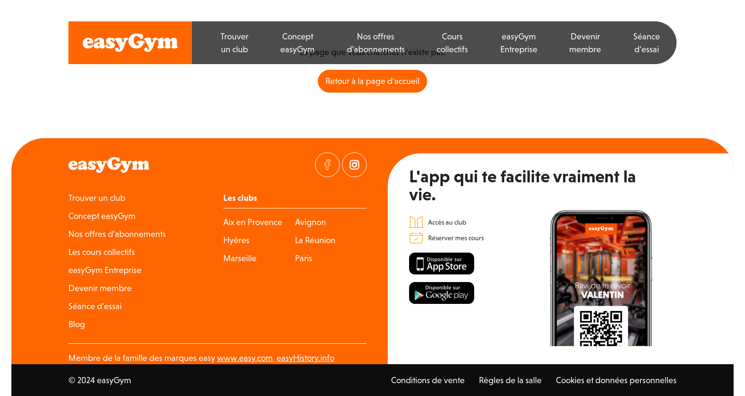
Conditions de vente (428, 380)
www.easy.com (246, 358)
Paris (303, 258)
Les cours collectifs (101, 252)
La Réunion (315, 240)
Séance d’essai (646, 42)
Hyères (236, 240)
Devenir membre (585, 42)
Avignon (310, 222)
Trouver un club (234, 42)
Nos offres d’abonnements (376, 42)
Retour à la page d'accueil (372, 81)
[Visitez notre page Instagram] (354, 165)
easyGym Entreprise (518, 42)
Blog (76, 324)
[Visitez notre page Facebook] (327, 165)
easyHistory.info (305, 358)
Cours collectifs (452, 42)
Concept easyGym (297, 42)
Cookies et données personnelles (616, 380)
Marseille (240, 258)
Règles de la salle (510, 380)
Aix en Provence (252, 222)
